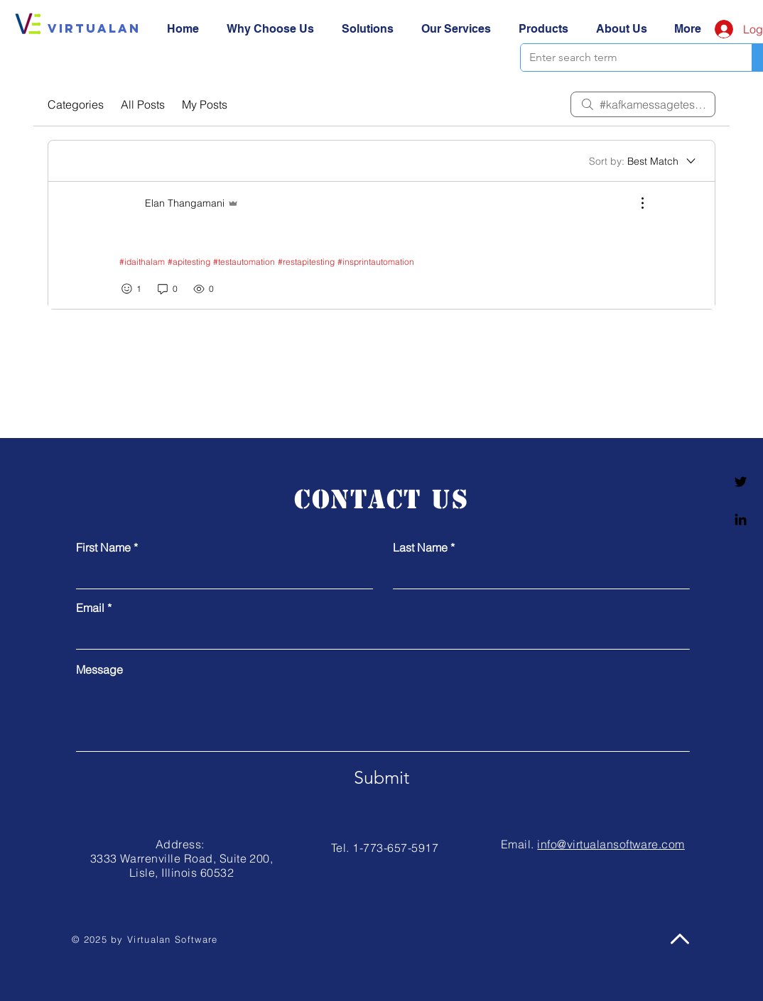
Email (90, 607)
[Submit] (381, 777)
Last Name (420, 547)
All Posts (143, 104)
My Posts (204, 104)
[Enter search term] (625, 57)
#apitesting (189, 261)
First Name (103, 547)
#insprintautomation (375, 261)
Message (99, 669)
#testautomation (244, 261)
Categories (76, 104)
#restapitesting (306, 261)
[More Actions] (635, 203)
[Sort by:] (643, 161)
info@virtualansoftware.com (610, 844)
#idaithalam (142, 261)
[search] (642, 104)
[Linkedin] (740, 519)
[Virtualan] (94, 28)
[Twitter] (740, 482)
